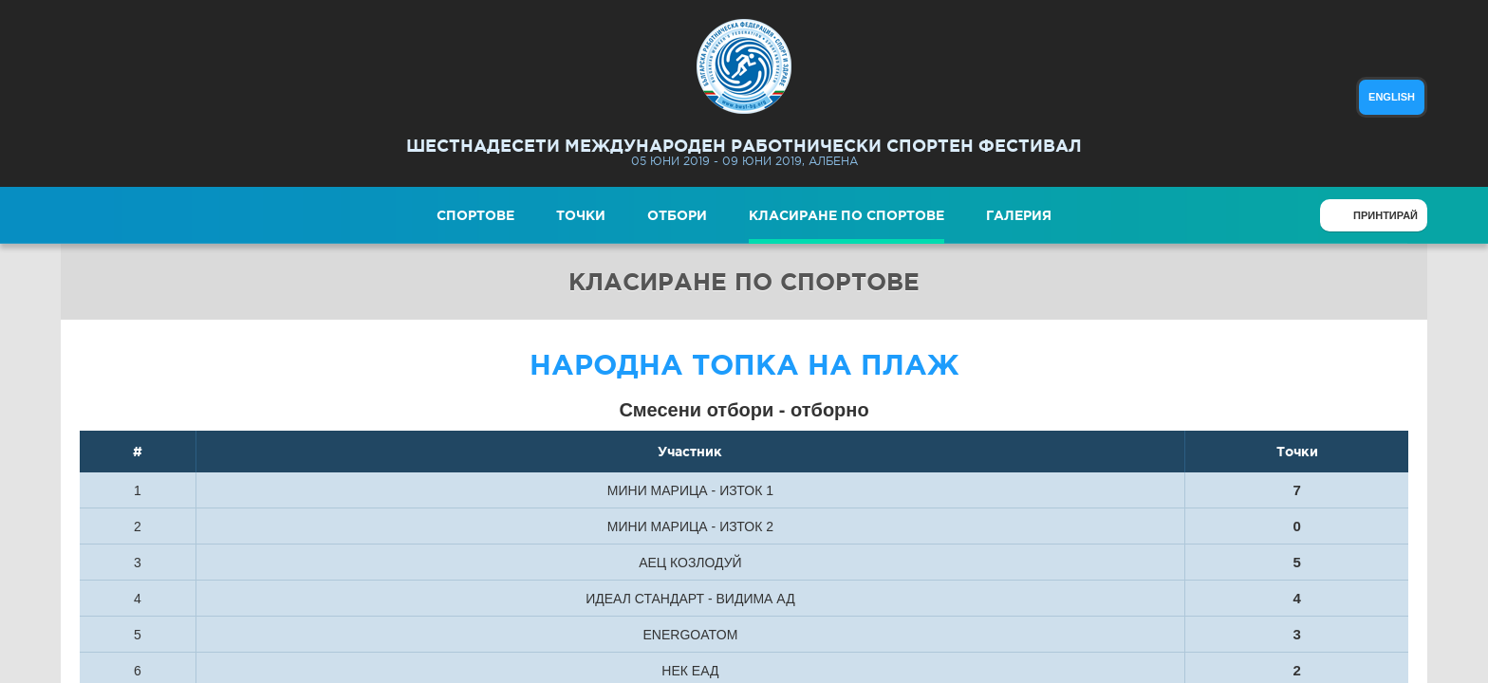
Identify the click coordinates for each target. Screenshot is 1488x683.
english (1391, 96)
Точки (580, 215)
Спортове (475, 215)
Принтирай (1385, 215)
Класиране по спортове (846, 215)
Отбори (677, 215)
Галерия (1018, 215)
